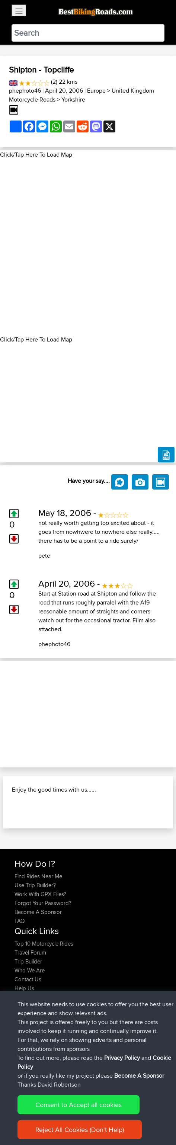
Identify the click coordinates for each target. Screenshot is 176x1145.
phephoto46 (25, 90)
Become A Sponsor (38, 912)
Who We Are (30, 970)
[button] (13, 714)
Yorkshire (73, 99)
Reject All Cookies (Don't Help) (79, 1129)
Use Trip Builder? (35, 885)
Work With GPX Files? (40, 894)
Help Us (24, 988)
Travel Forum (30, 952)
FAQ (20, 921)
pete (44, 555)
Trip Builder (28, 961)
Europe (96, 90)
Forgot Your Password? (43, 903)
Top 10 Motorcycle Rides (44, 943)
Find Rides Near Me (38, 876)
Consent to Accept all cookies (78, 1104)
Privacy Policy (122, 1057)
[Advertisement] (88, 247)
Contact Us (28, 979)
